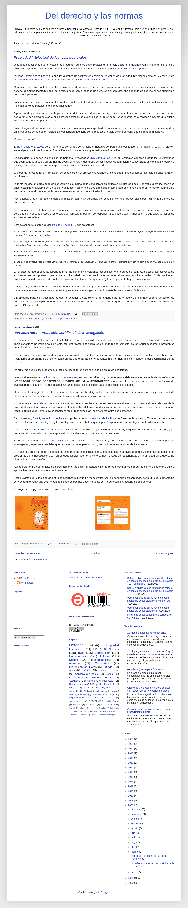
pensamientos (106, 715)
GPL (108, 687)
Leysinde (82, 694)
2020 (131, 748)
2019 (131, 753)
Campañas (102, 663)
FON (81, 691)
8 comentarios (63, 314)
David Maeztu (27, 578)
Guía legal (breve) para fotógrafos (145, 669)
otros (94, 715)
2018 (131, 758)
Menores (98, 711)
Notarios (82, 708)
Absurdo (74, 663)
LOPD (87, 670)
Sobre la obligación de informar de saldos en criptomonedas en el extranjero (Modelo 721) (150, 591)
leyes (81, 652)
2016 (131, 767)
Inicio (97, 553)
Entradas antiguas (163, 553)
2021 (131, 744)
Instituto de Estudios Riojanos (59, 377)
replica (103, 708)
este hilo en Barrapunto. (132, 68)
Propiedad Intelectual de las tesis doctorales (50, 57)
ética (72, 670)
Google (91, 680)
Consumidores (78, 656)
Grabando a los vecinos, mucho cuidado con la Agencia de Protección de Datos (148, 689)
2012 (131, 786)
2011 (131, 791)
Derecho (38, 318)
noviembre (137, 814)
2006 (131, 883)
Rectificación (101, 691)
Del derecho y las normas (94, 16)
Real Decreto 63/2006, (30, 146)
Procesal (96, 677)
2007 (131, 878)
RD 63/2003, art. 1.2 (103, 157)
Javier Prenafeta (47, 429)
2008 (131, 805)
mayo (134, 842)
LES (71, 694)
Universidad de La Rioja (101, 418)
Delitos (73, 660)
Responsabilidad (100, 660)
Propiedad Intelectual (67, 318)
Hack (113, 691)
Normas (52, 318)
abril (133, 847)
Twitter (86, 687)
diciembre (136, 809)
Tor (102, 704)
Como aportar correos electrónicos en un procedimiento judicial (149, 711)
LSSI (110, 677)
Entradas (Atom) (38, 559)
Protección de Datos (83, 667)
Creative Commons (108, 670)
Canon (109, 674)
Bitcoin (72, 687)
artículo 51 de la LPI (63, 224)
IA (89, 701)
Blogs (108, 667)
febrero (135, 851)
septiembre (137, 823)
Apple (112, 694)
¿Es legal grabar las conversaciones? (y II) (150, 651)
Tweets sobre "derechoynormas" (86, 577)
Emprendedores (77, 698)
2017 (131, 762)
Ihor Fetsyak (27, 582)
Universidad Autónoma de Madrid (36, 79)
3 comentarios (63, 543)
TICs (95, 698)
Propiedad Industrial (103, 684)
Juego (85, 711)
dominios (85, 715)
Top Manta (91, 704)
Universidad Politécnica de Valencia (96, 79)
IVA (89, 691)
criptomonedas (76, 701)
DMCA (98, 687)
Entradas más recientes (27, 553)
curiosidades (98, 694)
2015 (131, 772)
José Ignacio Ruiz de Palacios (51, 418)
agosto (135, 828)
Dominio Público (78, 684)
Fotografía (114, 708)
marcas (111, 704)
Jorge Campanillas (52, 440)
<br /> (40, 677)
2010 (131, 795)
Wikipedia (73, 715)
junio (134, 837)
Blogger (105, 892)
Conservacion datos (86, 674)
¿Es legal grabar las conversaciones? (147, 632)
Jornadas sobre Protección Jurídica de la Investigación (59, 333)
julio (133, 832)
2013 (131, 781)
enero (134, 872)
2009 (131, 800)
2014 (131, 777)
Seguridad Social (110, 701)
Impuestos (107, 680)
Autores (29, 318)
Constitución (102, 652)
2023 (131, 739)
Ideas (75, 711)
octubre (135, 818)
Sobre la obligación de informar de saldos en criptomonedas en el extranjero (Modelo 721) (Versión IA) (150, 581)
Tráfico (110, 698)
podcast (93, 708)
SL (96, 701)
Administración (77, 677)
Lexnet (72, 708)
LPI (45, 318)
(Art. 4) (110, 191)
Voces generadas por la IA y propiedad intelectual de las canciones (148, 609)
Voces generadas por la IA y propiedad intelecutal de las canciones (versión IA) (148, 599)
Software (77, 704)
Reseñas (111, 711)
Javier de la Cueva (43, 403)
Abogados (74, 680)
